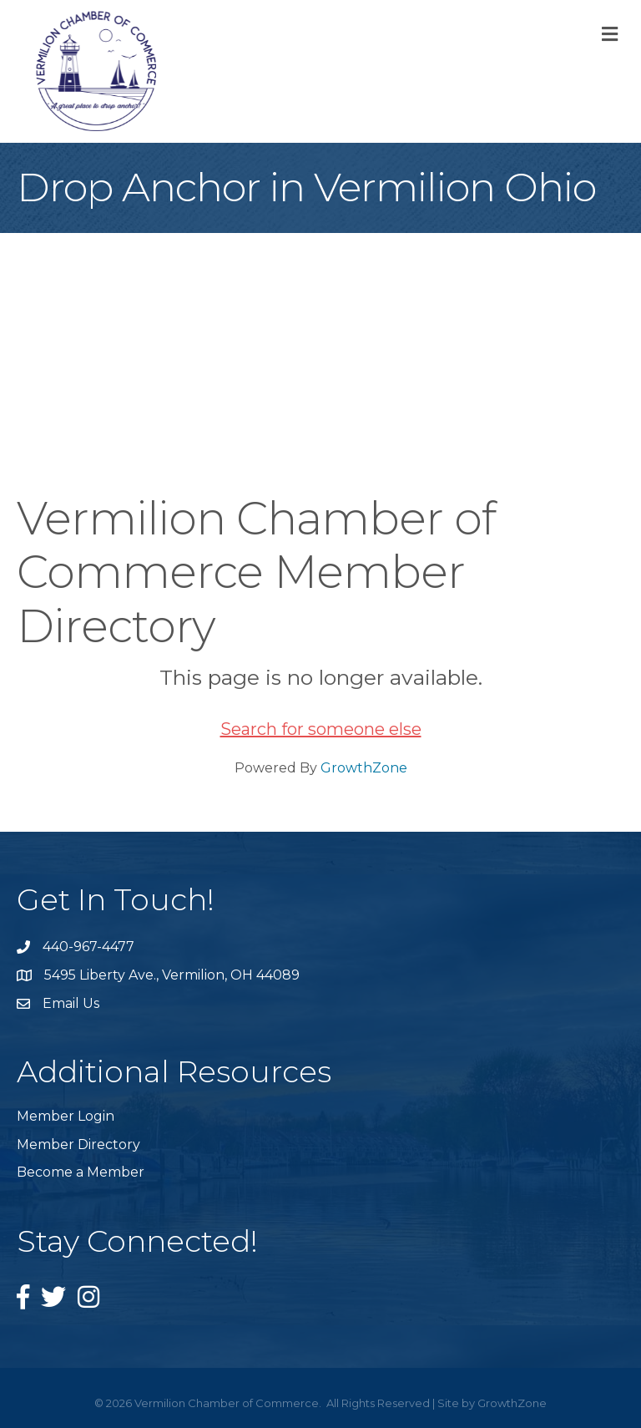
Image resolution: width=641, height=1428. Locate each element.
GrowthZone (363, 768)
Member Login (65, 1116)
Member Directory (78, 1144)
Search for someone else (320, 729)
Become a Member (80, 1172)
